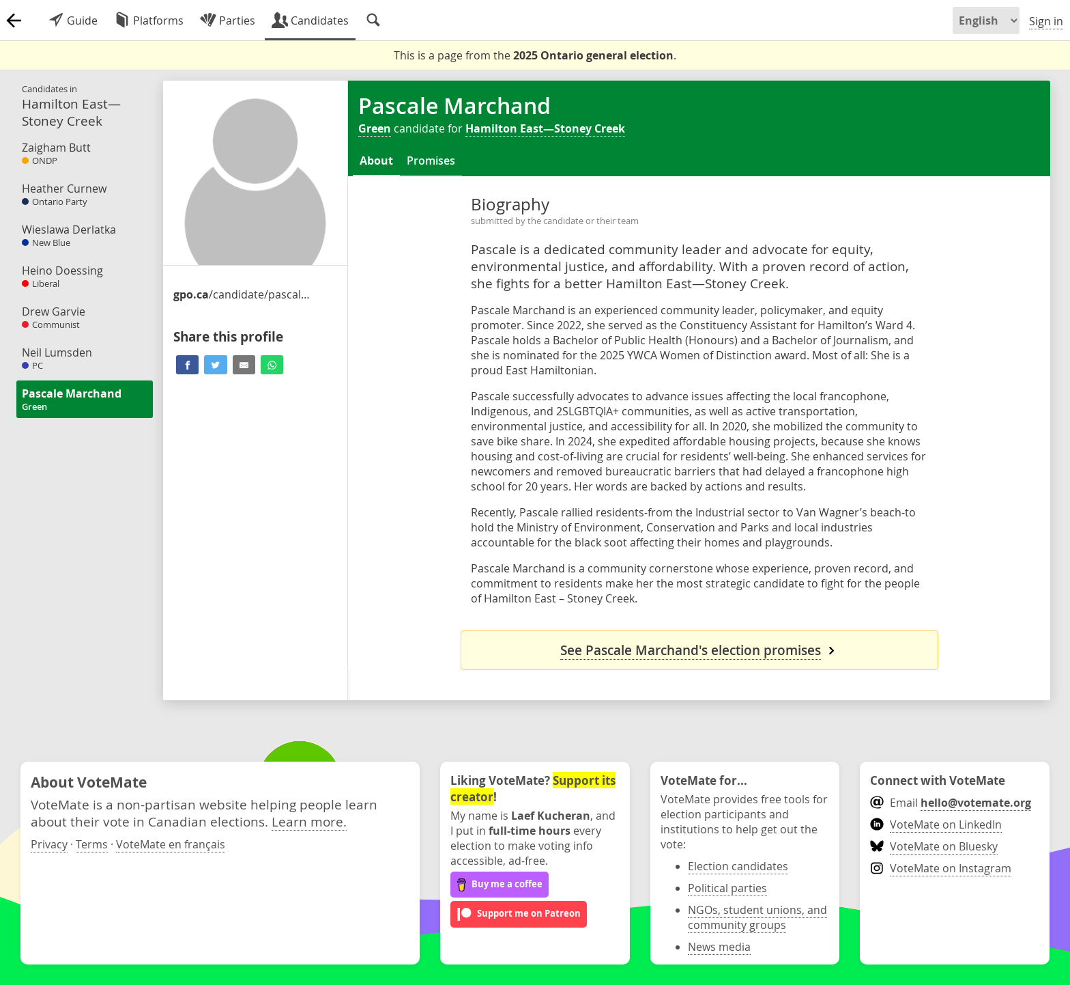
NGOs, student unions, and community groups (757, 917)
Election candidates (738, 866)
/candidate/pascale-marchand (241, 294)
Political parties (727, 888)
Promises (431, 160)
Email (950, 802)
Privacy (49, 844)
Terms (92, 844)
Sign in (1046, 21)
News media (719, 946)
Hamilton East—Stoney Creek (545, 128)
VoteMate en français (170, 844)
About (376, 160)
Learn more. (309, 821)
